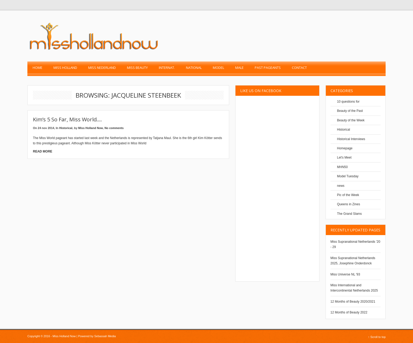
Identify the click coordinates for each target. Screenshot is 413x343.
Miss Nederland (102, 67)
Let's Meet (344, 157)
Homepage (345, 148)
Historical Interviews (351, 139)
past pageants (268, 67)
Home (37, 67)
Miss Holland (65, 67)
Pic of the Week (348, 195)
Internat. (167, 67)
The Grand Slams (349, 214)
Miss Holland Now (90, 128)
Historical (65, 128)
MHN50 (342, 167)
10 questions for (348, 101)
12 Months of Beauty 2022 (349, 312)
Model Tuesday (347, 176)
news (341, 186)
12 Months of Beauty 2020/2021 (353, 301)
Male (239, 67)
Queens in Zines (348, 204)
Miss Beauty (137, 67)
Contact (299, 67)
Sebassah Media (105, 336)
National (194, 67)
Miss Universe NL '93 (345, 274)
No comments (114, 128)
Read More (42, 151)
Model (218, 67)
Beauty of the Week (351, 120)
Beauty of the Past (350, 111)
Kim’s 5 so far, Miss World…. (67, 119)
